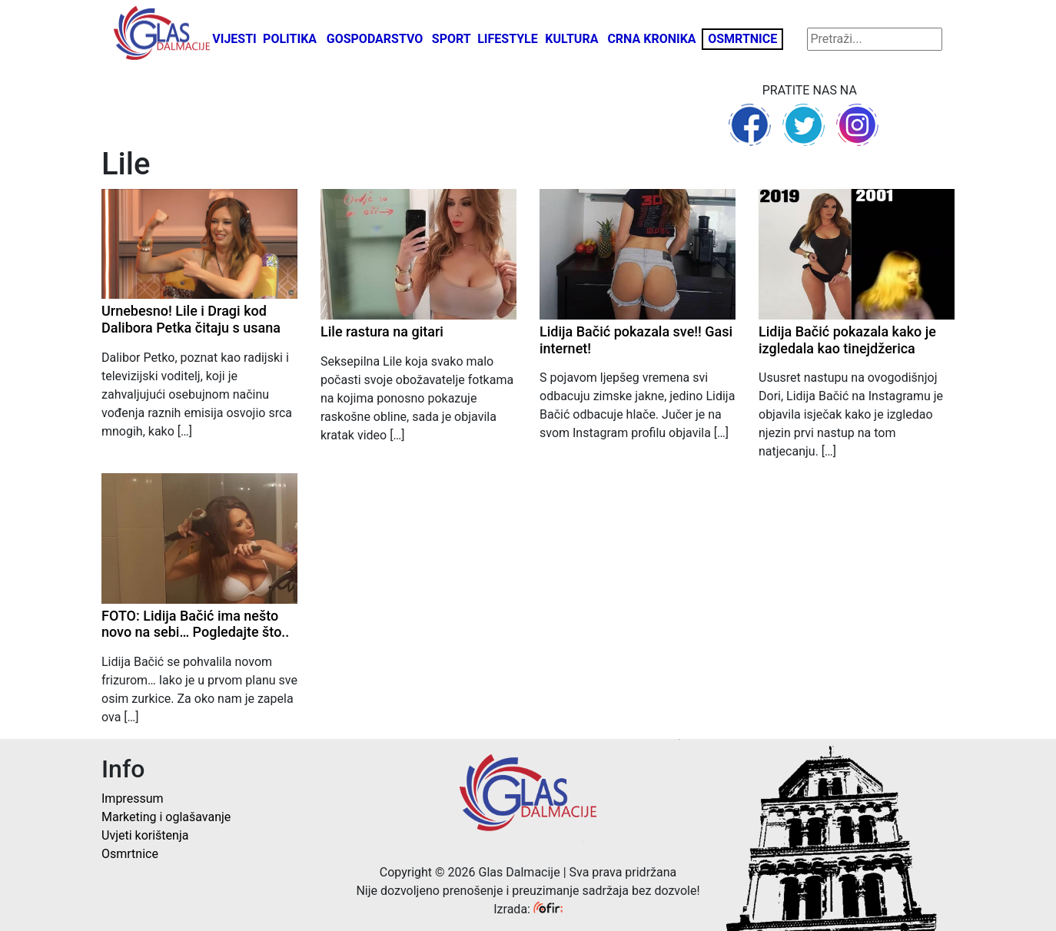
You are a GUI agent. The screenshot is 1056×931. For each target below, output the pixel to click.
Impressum (132, 798)
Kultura (571, 38)
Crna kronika (651, 38)
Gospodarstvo (375, 38)
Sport (451, 38)
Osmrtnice (742, 38)
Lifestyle (507, 38)
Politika (290, 38)
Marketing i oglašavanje (166, 817)
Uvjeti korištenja (144, 835)
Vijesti (234, 38)
